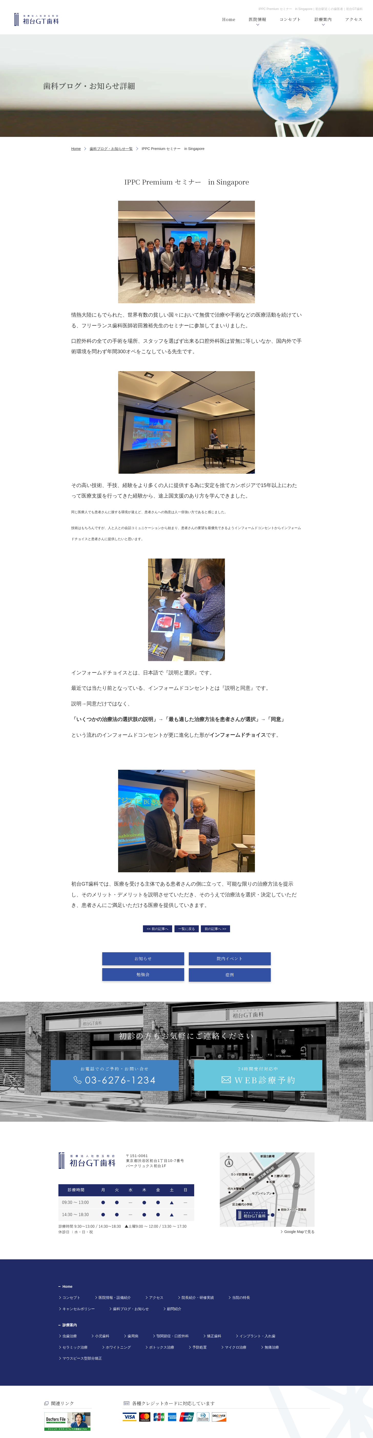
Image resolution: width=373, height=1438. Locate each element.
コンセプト (71, 1281)
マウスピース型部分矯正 (82, 1342)
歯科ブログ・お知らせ (131, 1293)
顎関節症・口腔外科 (173, 1320)
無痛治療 (272, 1331)
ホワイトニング (118, 1331)
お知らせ (110, 958)
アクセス (156, 1281)
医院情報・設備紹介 (115, 1281)
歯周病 (133, 1320)
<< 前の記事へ (157, 929)
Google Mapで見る (299, 1215)
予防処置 (199, 1331)
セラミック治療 (75, 1331)
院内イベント (161, 958)
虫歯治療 (70, 1320)
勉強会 (212, 958)
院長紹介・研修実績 (198, 1281)
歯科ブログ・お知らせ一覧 (111, 149)
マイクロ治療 (235, 1331)
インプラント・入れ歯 (257, 1320)
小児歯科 (102, 1320)
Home (76, 149)
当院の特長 (241, 1281)
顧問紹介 (174, 1293)
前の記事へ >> (215, 929)
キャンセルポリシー (79, 1293)
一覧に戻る (186, 929)
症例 (262, 958)
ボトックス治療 (161, 1331)
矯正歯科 (214, 1320)
